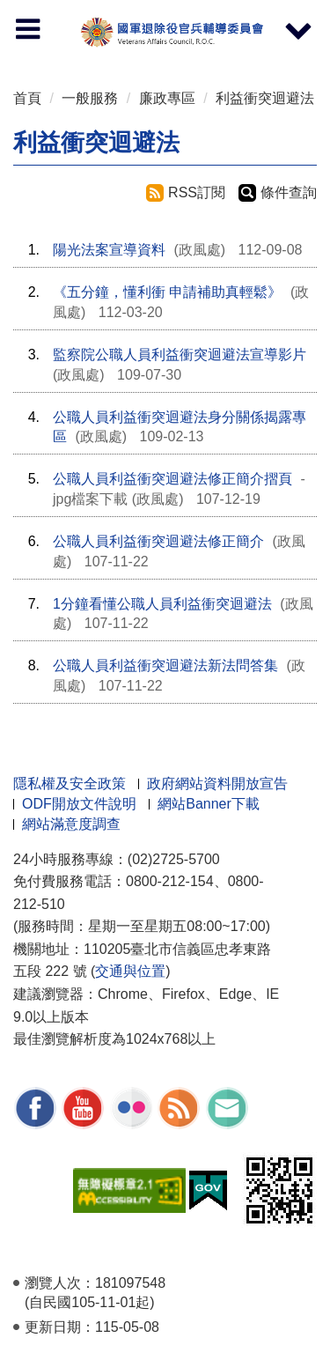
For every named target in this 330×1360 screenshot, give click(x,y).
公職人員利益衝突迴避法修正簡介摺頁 (172, 478)
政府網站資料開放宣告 (217, 783)
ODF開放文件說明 (79, 803)
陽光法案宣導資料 (109, 249)
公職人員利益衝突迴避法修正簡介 (158, 541)
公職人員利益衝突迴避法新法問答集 (165, 665)
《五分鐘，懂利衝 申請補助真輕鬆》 (167, 292)
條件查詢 (288, 192)
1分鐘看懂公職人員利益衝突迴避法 (162, 603)
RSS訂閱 (196, 192)
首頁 (27, 98)
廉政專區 (167, 98)
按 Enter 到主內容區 (79, 11)
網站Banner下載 (209, 803)
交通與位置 (130, 971)
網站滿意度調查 (71, 824)
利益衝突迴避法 (265, 98)
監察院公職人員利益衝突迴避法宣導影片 (179, 354)
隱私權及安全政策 (69, 783)
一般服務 (90, 98)
